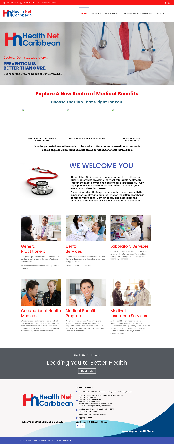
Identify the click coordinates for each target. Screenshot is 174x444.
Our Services (111, 13)
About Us (96, 13)
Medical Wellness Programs (138, 13)
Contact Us (163, 13)
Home (84, 13)
